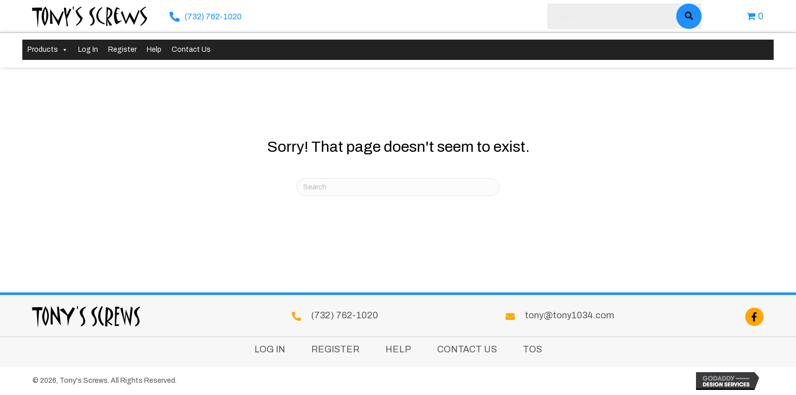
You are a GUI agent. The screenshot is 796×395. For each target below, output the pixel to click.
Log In (88, 49)
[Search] (398, 187)
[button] (754, 317)
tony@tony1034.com (569, 315)
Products (47, 50)
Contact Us (191, 49)
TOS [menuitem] (532, 349)
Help (154, 49)
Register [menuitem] (335, 349)
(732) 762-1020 (213, 16)
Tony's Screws (90, 15)
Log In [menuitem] (269, 349)
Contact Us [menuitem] (467, 349)
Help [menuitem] (398, 349)
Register (122, 49)
